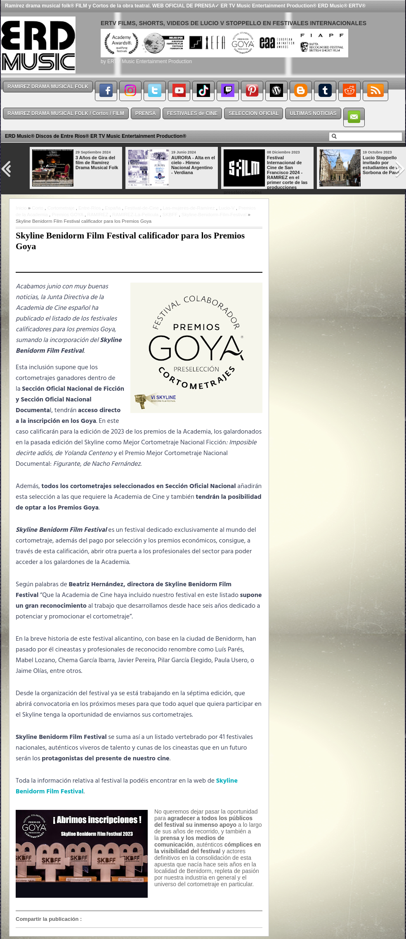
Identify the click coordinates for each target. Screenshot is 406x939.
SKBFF (170, 214)
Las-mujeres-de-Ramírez (189, 207)
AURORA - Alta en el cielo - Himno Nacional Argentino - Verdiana (193, 165)
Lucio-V (227, 207)
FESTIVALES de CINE (192, 113)
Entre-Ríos (89, 207)
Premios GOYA (67, 214)
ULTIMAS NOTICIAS (313, 113)
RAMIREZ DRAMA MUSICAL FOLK (47, 87)
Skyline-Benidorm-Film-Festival (214, 214)
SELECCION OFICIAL (254, 113)
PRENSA (145, 113)
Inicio (21, 207)
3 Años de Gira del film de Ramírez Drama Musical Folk (97, 162)
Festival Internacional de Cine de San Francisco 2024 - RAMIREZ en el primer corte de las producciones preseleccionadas (265, 175)
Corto (37, 207)
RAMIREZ (97, 214)
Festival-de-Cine (142, 207)
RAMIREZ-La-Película (135, 214)
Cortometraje (61, 207)
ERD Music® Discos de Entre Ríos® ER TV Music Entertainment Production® (95, 136)
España (113, 207)
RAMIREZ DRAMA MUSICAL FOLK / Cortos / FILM (65, 113)
